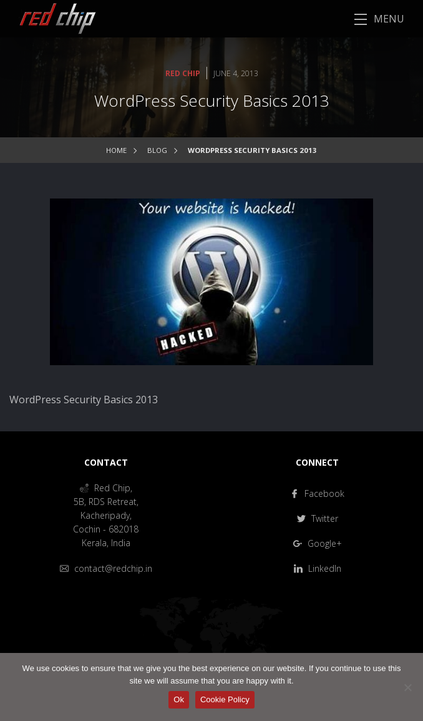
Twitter (317, 518)
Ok (178, 699)
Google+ (317, 543)
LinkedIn (317, 568)
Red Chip (182, 73)
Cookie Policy (225, 699)
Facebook (317, 493)
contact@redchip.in (106, 568)
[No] (407, 687)
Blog (157, 150)
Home (116, 150)
